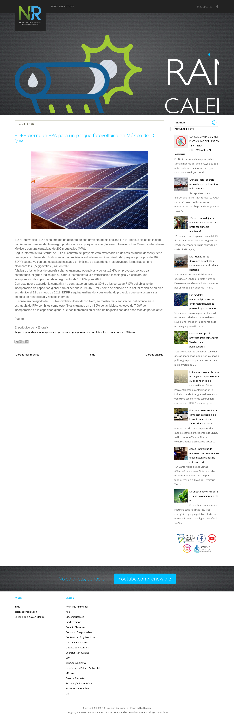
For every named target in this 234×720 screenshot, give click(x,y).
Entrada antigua (154, 354)
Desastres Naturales (77, 647)
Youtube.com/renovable (145, 578)
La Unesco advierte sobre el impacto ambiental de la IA (203, 496)
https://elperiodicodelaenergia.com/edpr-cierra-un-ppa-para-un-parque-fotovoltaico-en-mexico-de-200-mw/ (75, 332)
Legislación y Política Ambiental (83, 668)
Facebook (217, 6)
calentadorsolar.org (26, 611)
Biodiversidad (73, 622)
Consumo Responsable (79, 632)
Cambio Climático (75, 627)
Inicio (92, 354)
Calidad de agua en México (30, 616)
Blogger (147, 707)
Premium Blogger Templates (153, 712)
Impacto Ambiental (76, 662)
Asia (68, 611)
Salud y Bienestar (75, 678)
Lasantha (132, 712)
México (70, 673)
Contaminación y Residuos (80, 637)
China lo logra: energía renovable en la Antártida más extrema (203, 184)
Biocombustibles (75, 616)
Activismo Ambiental (77, 606)
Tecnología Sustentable (79, 683)
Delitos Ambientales (77, 642)
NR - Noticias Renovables (115, 707)
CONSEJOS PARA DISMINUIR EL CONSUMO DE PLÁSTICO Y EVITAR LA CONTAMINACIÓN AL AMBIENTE (196, 145)
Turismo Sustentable (77, 688)
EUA (68, 657)
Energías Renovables (77, 652)
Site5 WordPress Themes (90, 712)
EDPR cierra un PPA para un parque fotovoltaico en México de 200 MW (86, 138)
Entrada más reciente (27, 354)
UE (67, 693)
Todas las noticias (62, 6)
